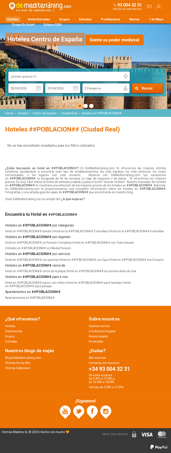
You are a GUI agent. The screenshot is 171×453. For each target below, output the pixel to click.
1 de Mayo (156, 19)
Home (9, 113)
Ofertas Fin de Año (17, 363)
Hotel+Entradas (39, 19)
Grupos (64, 19)
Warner (134, 19)
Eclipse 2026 (53, 24)
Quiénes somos (99, 326)
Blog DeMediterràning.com (23, 357)
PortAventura (110, 19)
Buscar (147, 88)
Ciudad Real (69, 113)
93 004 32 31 (129, 4)
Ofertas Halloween (17, 368)
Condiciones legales (102, 331)
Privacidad (96, 341)
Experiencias (13, 331)
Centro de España (45, 113)
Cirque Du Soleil (23, 24)
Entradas (85, 19)
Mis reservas (97, 357)
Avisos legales (98, 336)
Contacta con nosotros (104, 363)
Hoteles (12, 19)
